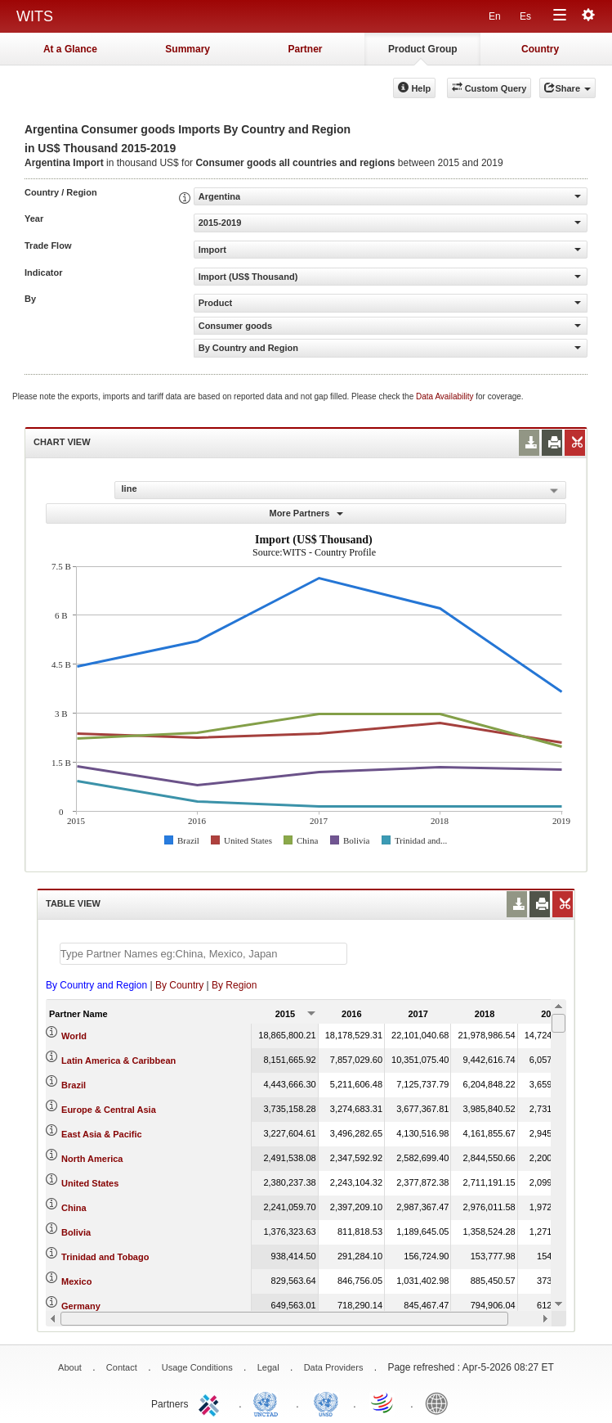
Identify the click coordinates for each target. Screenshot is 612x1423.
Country (540, 49)
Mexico (76, 1281)
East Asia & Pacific (101, 1134)
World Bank (440, 1402)
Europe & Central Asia (108, 1110)
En (495, 16)
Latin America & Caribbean (118, 1060)
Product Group (423, 49)
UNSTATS (326, 1402)
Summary (187, 49)
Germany (81, 1306)
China (74, 1208)
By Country (179, 985)
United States (89, 1183)
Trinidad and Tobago (105, 1257)
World (74, 1036)
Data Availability (446, 396)
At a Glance (70, 49)
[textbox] (203, 954)
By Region (234, 985)
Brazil (73, 1085)
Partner (305, 49)
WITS (34, 16)
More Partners (305, 513)
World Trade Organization (383, 1402)
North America (92, 1159)
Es (525, 16)
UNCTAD (268, 1402)
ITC (211, 1402)
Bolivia (76, 1232)
